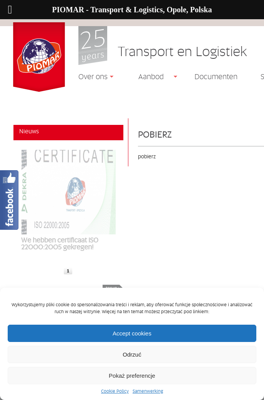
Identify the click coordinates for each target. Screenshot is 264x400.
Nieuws (29, 131)
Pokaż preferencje (132, 375)
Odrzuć (132, 354)
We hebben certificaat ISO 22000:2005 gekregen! (59, 243)
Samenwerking (148, 391)
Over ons (90, 77)
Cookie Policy (115, 391)
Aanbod (148, 77)
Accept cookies (132, 333)
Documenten (215, 76)
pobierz (155, 134)
